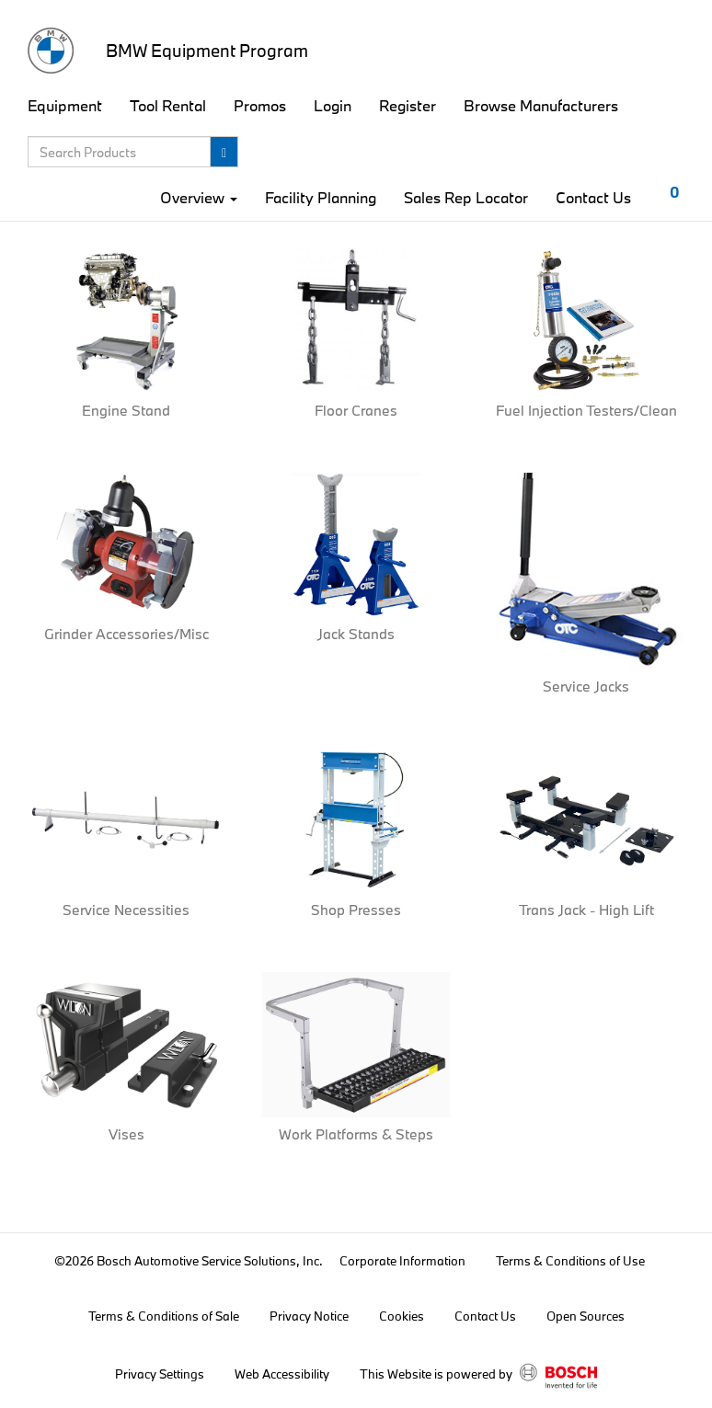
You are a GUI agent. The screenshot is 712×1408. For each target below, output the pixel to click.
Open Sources (585, 1316)
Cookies (401, 1316)
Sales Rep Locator (466, 197)
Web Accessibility (282, 1374)
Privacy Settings (159, 1374)
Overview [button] (198, 197)
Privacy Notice (309, 1316)
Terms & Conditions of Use (570, 1261)
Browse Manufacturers (541, 105)
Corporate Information (402, 1261)
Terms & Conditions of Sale (163, 1316)
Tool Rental (168, 105)
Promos (260, 105)
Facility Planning (320, 197)
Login (332, 105)
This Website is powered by (478, 1376)
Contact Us (593, 197)
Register (407, 105)
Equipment (65, 105)
